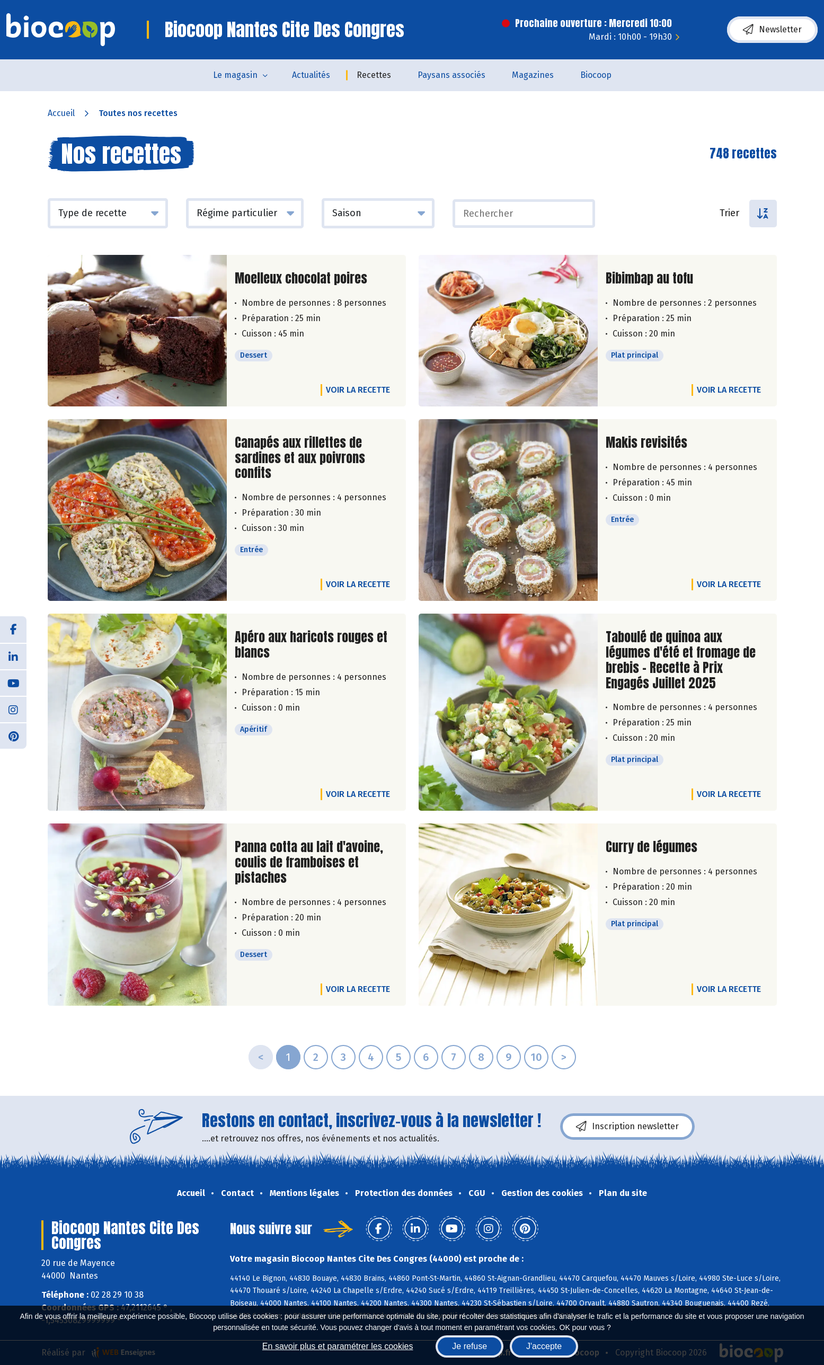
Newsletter (772, 29)
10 (536, 1057)
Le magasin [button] (235, 75)
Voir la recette (358, 390)
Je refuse (469, 1346)
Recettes (374, 75)
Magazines (533, 75)
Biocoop (596, 75)
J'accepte (544, 1346)
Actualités (311, 75)
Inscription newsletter (627, 1126)
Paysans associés (451, 75)
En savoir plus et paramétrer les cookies (337, 1346)
